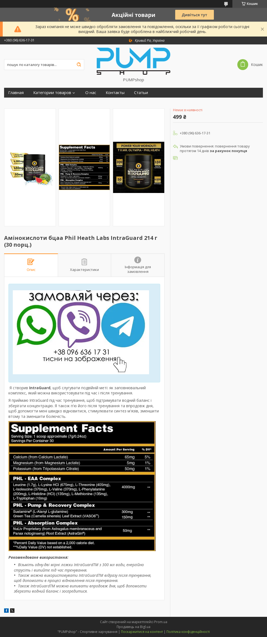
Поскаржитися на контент (142, 631)
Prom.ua (160, 622)
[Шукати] (78, 64)
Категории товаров (52, 92)
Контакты (115, 92)
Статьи (141, 92)
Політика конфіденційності (188, 631)
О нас (90, 92)
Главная (16, 92)
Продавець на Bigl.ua (133, 626)
